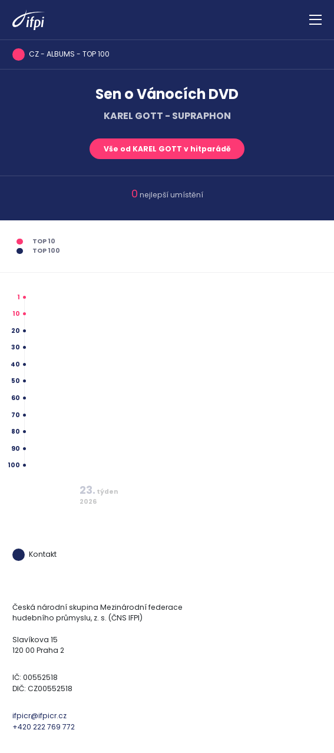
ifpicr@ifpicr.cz (39, 716)
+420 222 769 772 (43, 727)
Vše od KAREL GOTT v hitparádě (167, 149)
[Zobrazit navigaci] (315, 20)
